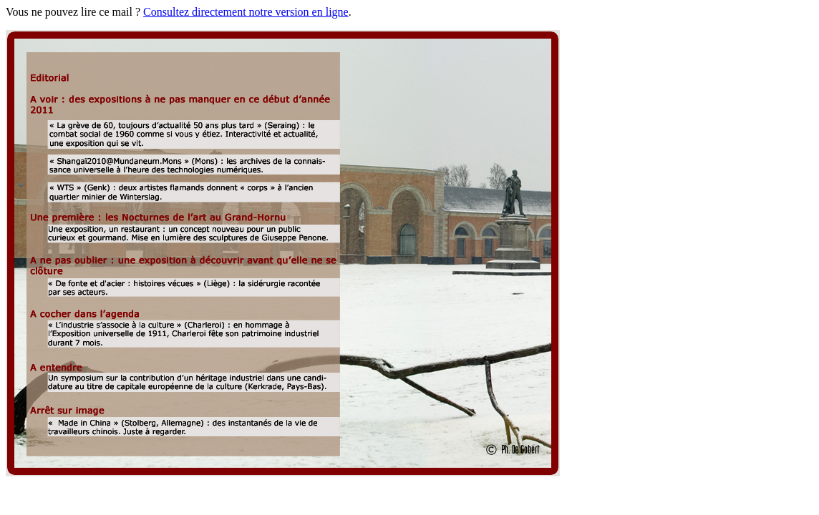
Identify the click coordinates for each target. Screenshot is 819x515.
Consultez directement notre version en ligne (246, 12)
